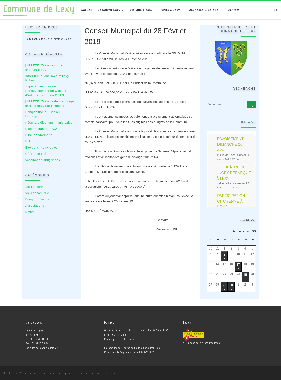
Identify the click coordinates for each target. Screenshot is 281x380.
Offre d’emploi (35, 153)
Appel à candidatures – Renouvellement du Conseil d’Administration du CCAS (45, 91)
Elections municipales (41, 147)
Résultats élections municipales (48, 122)
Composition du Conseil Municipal (43, 114)
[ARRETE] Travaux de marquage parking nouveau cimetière (49, 103)
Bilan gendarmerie (39, 135)
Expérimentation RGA (41, 128)
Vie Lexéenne (35, 186)
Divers (30, 211)
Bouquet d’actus (37, 199)
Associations (34, 205)
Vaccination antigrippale (43, 160)
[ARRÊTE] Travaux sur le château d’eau (44, 67)
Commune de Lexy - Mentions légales (47, 373)
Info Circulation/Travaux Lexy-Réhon (47, 78)
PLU (28, 141)
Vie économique (37, 193)
